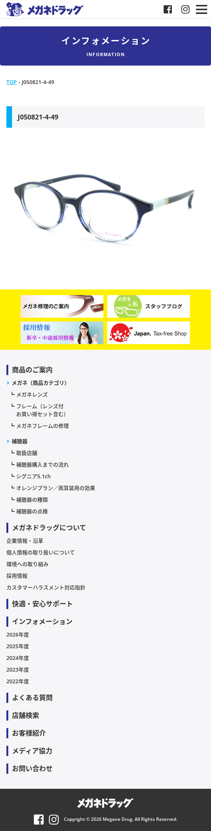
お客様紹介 (29, 733)
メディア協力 (32, 750)
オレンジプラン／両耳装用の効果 (55, 487)
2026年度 (17, 634)
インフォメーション (42, 621)
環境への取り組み (27, 564)
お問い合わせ (32, 768)
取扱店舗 (26, 452)
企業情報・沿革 (24, 540)
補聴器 (19, 441)
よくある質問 (32, 697)
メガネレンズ (32, 394)
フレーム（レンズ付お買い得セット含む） (42, 410)
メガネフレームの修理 (42, 425)
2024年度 (17, 657)
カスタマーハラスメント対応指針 (45, 587)
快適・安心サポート (42, 603)
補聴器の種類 (32, 499)
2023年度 (17, 669)
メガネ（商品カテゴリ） (41, 382)
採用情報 (16, 575)
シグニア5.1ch (33, 476)
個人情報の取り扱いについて (40, 552)
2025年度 (17, 646)
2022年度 (17, 681)
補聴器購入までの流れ (42, 464)
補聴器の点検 (32, 511)
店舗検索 (25, 715)
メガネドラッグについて (49, 527)
